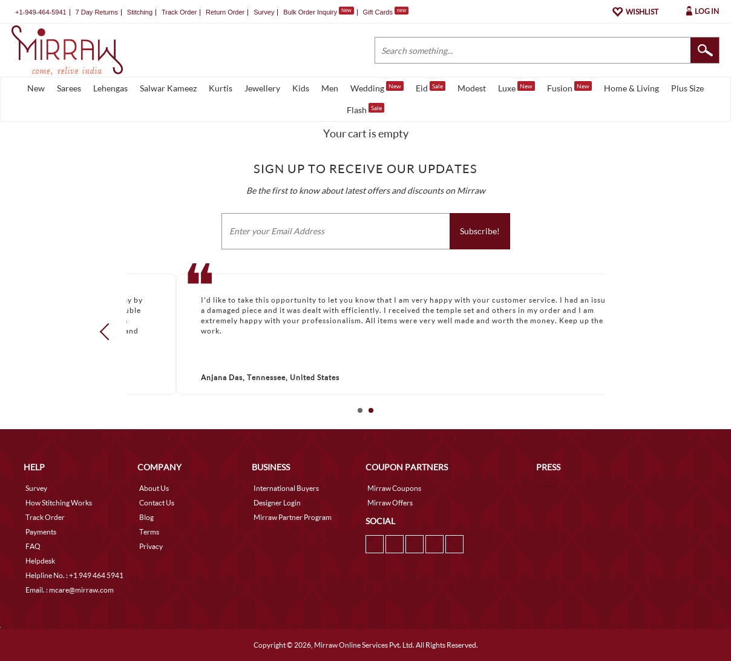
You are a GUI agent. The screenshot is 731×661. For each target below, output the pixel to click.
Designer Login (277, 502)
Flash (365, 109)
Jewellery (262, 88)
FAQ (33, 546)
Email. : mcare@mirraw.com (69, 589)
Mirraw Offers (390, 502)
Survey (264, 12)
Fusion (569, 87)
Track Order (179, 12)
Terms (149, 531)
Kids (300, 88)
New (36, 88)
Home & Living (631, 88)
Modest (471, 88)
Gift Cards (385, 12)
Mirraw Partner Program (293, 517)
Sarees (69, 88)
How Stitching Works (58, 502)
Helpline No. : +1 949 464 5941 (74, 575)
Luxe (516, 87)
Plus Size (687, 88)
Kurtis (220, 88)
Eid (430, 87)
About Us (154, 488)
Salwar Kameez (168, 88)
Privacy (151, 546)
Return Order (225, 12)
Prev (108, 331)
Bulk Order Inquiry (310, 12)
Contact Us (156, 502)
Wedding (377, 87)
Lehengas (110, 88)
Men (329, 88)
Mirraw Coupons (394, 488)
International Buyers (286, 488)
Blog (146, 517)
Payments (40, 531)
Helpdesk (40, 560)
